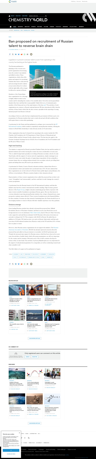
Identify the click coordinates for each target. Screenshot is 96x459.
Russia (42, 257)
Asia (21, 254)
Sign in (27, 356)
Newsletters (16, 30)
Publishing (73, 1)
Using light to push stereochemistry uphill (50, 383)
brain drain (27, 254)
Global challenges (61, 449)
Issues (27, 433)
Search (45, 15)
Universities (49, 257)
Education (79, 1)
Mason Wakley (15, 389)
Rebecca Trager (33, 305)
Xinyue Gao (14, 329)
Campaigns (41, 449)
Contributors (33, 433)
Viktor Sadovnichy (35, 212)
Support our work (72, 449)
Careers (47, 297)
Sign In (12, 15)
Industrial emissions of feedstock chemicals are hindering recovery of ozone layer (17, 409)
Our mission (23, 449)
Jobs (22, 30)
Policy (15, 257)
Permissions (46, 442)
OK (11, 450)
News (10, 37)
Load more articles (34, 338)
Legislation (51, 254)
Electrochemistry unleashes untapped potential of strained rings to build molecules (52, 409)
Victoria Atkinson (48, 305)
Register (18, 15)
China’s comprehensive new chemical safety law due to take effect (34, 300)
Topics (22, 433)
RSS (39, 433)
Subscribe (24, 15)
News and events (32, 449)
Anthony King (15, 305)
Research (12, 380)
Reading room (27, 30)
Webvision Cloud (84, 457)
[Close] (19, 432)
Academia (16, 254)
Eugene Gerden (14, 49)
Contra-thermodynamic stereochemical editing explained (33, 384)
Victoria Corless (52, 415)
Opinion (11, 322)
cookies (67, 455)
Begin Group (21, 190)
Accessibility (39, 442)
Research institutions (34, 257)
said (44, 105)
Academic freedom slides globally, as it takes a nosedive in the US (16, 300)
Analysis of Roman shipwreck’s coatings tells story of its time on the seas (16, 384)
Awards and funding (50, 449)
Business (29, 322)
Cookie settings (11, 453)
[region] (11, 444)
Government (43, 254)
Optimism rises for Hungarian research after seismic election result (52, 325)
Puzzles (32, 30)
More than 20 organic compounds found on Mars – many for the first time (34, 409)
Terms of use (32, 442)
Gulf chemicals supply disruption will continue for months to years (34, 325)
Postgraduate (22, 257)
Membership (84, 1)
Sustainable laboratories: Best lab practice (51, 299)
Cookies (25, 442)
